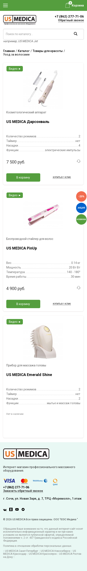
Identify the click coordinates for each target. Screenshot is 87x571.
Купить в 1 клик (62, 177)
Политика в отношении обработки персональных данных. (37, 545)
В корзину (23, 177)
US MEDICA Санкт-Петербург (21, 550)
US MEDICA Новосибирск (55, 550)
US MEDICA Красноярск (43, 553)
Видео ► (15, 68)
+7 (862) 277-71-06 (69, 16)
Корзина (78, 5)
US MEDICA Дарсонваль (27, 121)
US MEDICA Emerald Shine (29, 374)
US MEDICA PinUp (21, 248)
